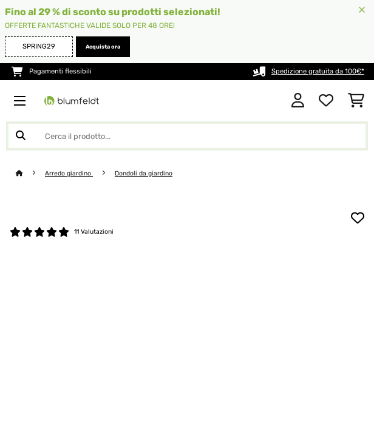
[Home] (30, 173)
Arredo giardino (69, 173)
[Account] (297, 100)
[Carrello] (356, 101)
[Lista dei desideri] (326, 101)
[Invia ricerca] (20, 136)
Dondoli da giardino (143, 173)
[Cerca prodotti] (187, 136)
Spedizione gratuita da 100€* (317, 71)
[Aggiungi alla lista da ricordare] (357, 218)
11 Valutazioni (94, 231)
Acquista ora (103, 47)
